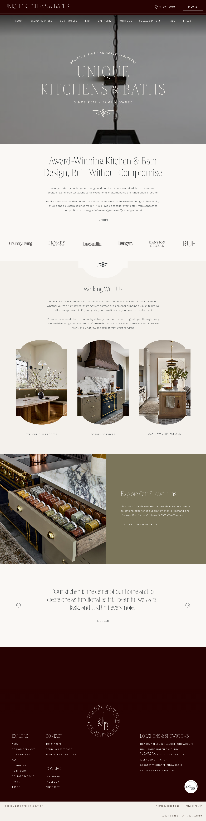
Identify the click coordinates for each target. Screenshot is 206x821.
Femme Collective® (191, 816)
